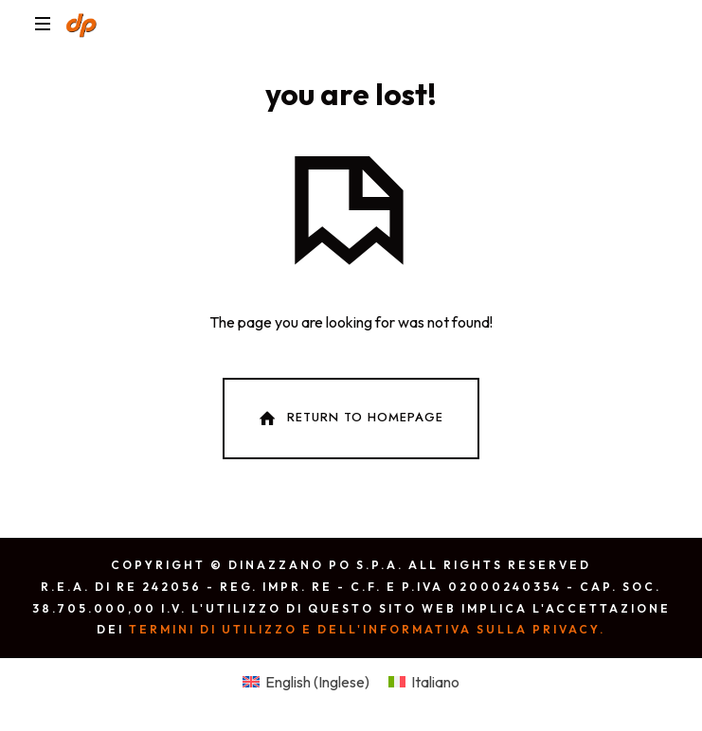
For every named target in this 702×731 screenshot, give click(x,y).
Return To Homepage (349, 418)
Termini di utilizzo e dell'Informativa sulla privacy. (367, 629)
